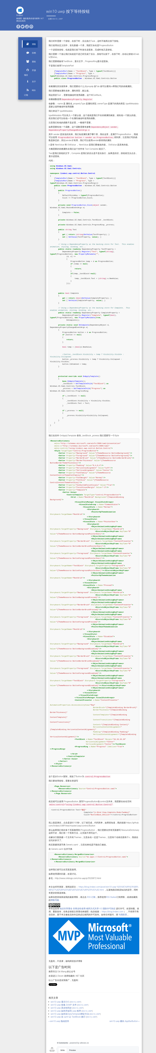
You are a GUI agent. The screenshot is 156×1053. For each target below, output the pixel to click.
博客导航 (55, 900)
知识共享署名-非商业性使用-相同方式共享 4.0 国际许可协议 (87, 908)
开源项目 (30, 71)
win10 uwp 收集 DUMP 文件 (64, 1005)
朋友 (30, 61)
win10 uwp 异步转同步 (61, 1008)
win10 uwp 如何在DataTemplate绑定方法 (70, 1014)
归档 (30, 52)
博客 (30, 44)
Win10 (54, 19)
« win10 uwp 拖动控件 (59, 1021)
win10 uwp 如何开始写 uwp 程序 (66, 1011)
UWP (61, 19)
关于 (30, 81)
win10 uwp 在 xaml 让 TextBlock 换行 (68, 1017)
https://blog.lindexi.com (112, 911)
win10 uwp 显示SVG (60, 1002)
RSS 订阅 (29, 91)
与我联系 (123, 914)
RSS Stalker (111, 897)
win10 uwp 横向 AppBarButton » (124, 1021)
